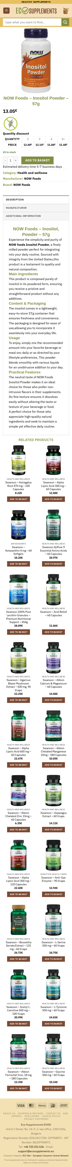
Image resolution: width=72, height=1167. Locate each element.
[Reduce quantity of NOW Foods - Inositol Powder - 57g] (5, 160)
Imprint (17, 1116)
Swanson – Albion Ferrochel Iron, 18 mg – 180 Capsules (18, 1075)
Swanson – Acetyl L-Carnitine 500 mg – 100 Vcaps (18, 1010)
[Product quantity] (10, 160)
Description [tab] (15, 199)
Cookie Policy (51, 1116)
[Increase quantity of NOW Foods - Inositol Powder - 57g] (16, 160)
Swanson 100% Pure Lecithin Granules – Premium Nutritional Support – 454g (18, 617)
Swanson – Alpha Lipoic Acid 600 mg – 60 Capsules (18, 752)
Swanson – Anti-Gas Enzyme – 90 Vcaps (53, 879)
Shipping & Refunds (30, 1113)
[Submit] (65, 22)
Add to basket (37, 160)
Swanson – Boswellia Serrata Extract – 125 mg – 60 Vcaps (18, 946)
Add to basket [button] (18, 499)
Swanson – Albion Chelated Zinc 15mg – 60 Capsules (18, 816)
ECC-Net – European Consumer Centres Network (46, 1155)
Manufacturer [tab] (16, 208)
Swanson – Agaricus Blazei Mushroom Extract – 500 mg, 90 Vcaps (18, 685)
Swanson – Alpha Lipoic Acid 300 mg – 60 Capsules (53, 486)
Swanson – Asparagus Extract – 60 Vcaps (54, 814)
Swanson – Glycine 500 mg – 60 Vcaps (53, 1073)
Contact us (53, 1113)
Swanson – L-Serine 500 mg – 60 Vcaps (53, 944)
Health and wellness (32, 173)
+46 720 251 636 (34, 1147)
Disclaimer (32, 1116)
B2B (65, 1113)
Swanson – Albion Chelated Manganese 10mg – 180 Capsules (53, 752)
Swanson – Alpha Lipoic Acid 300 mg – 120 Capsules (18, 881)
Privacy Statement (36, 1118)
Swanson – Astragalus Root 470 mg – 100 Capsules (18, 486)
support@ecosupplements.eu (36, 1151)
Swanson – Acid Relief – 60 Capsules (53, 613)
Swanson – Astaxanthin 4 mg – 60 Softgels (18, 551)
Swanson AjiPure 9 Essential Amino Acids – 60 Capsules (53, 551)
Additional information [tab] (23, 216)
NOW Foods (32, 178)
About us (9, 1113)
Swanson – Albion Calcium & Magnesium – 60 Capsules (53, 683)
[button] (6, 11)
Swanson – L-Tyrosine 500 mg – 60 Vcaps (54, 1008)
